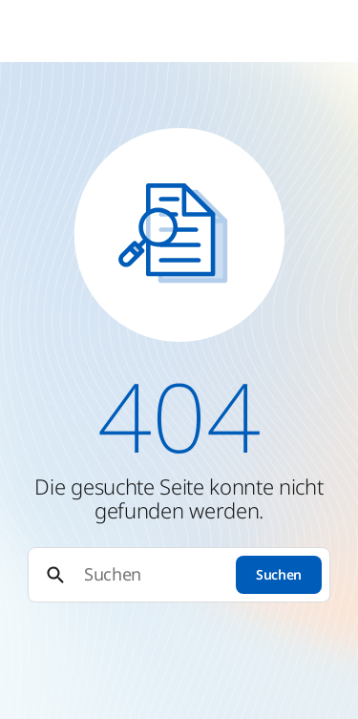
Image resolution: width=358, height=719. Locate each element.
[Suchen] (151, 574)
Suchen (279, 574)
